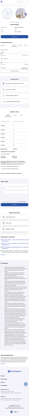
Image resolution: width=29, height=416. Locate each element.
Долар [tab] (15, 115)
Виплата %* (3, 67)
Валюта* (3, 45)
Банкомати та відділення (20, 1)
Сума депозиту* (4, 49)
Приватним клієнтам (8, 5)
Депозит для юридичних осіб (6, 399)
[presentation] (14, 198)
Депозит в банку (4, 391)
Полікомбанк (2, 5)
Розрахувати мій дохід (14, 71)
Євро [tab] (21, 115)
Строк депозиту (4, 58)
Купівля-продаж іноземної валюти (7, 392)
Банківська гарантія (16, 399)
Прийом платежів (17, 392)
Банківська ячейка (10, 391)
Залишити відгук (17, 1)
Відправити (14, 204)
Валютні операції (12, 398)
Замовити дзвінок (22, 1)
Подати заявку (14, 36)
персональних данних (22, 201)
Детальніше (3, 363)
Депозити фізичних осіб (15, 5)
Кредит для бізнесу (4, 398)
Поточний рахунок (19, 398)
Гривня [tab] (8, 115)
